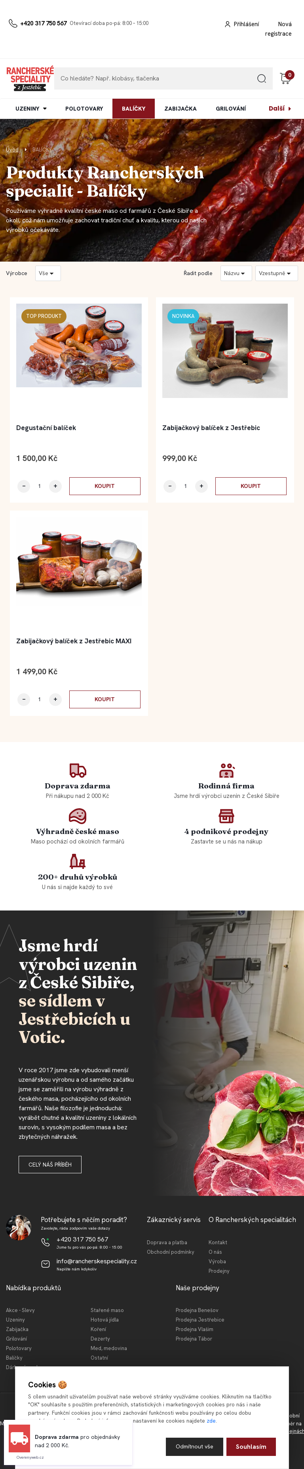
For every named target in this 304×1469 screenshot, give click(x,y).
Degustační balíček (46, 428)
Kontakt (218, 1242)
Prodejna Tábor (194, 1338)
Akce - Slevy (20, 1310)
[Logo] (30, 78)
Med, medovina (109, 1348)
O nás (215, 1252)
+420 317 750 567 (43, 23)
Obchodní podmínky (170, 1252)
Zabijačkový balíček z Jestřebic (211, 428)
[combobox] (236, 273)
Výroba (217, 1261)
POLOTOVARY (84, 108)
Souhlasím (251, 1446)
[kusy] (39, 486)
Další (277, 108)
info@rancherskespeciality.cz (97, 1261)
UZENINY (27, 108)
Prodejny (219, 1271)
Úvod (12, 149)
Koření (98, 1329)
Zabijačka (17, 1329)
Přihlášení (246, 24)
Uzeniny (15, 1319)
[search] (261, 81)
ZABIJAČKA (180, 108)
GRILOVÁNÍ (231, 108)
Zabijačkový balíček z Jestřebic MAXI (73, 641)
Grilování (16, 1338)
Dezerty (100, 1338)
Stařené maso (107, 1310)
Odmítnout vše (193, 1446)
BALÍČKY (133, 108)
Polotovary (19, 1348)
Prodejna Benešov (197, 1310)
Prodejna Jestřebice (200, 1319)
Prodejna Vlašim (194, 1329)
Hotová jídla (105, 1319)
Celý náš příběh (50, 1164)
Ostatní (99, 1357)
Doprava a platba (167, 1242)
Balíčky (14, 1357)
